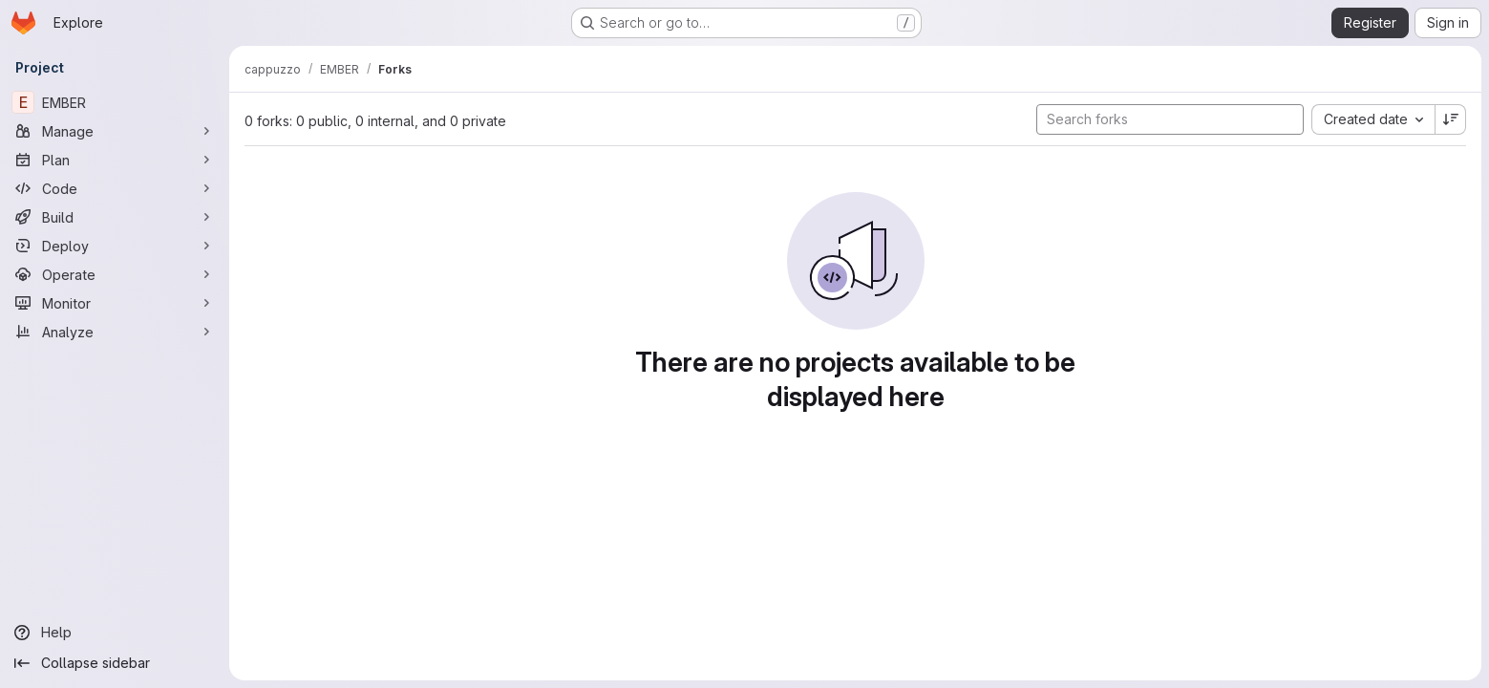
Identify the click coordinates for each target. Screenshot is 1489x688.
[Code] (115, 188)
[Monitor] (115, 303)
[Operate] (115, 274)
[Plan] (115, 159)
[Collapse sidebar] (115, 663)
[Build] (115, 217)
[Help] (115, 632)
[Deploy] (115, 245)
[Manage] (115, 131)
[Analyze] (115, 331)
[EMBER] (115, 102)
